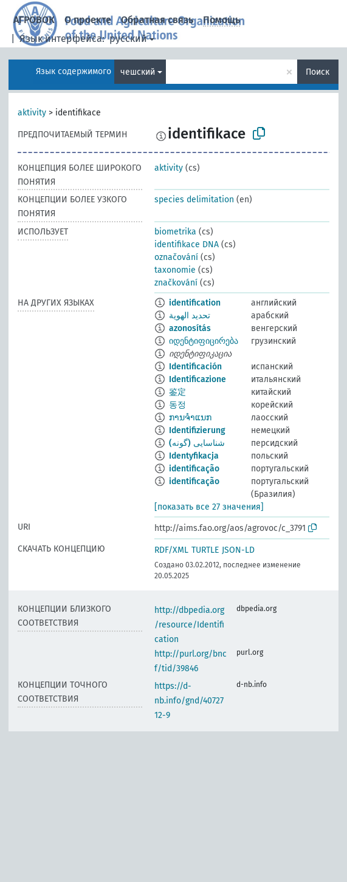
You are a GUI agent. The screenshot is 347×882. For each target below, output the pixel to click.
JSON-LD (238, 550)
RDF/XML (171, 550)
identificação (194, 468)
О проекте (87, 20)
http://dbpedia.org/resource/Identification (189, 624)
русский (128, 38)
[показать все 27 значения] (209, 507)
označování (176, 257)
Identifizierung (197, 430)
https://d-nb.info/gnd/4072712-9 (189, 700)
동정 (177, 405)
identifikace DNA (186, 244)
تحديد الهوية (189, 315)
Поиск (317, 72)
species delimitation (194, 199)
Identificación (195, 366)
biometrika (175, 232)
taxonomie (175, 270)
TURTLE (205, 550)
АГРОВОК (34, 20)
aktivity (32, 113)
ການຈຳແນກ (190, 417)
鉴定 (177, 392)
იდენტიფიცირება (203, 341)
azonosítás (190, 328)
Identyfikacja (194, 456)
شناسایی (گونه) (197, 443)
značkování (176, 283)
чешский (137, 72)
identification (195, 303)
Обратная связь (157, 20)
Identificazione (197, 379)
